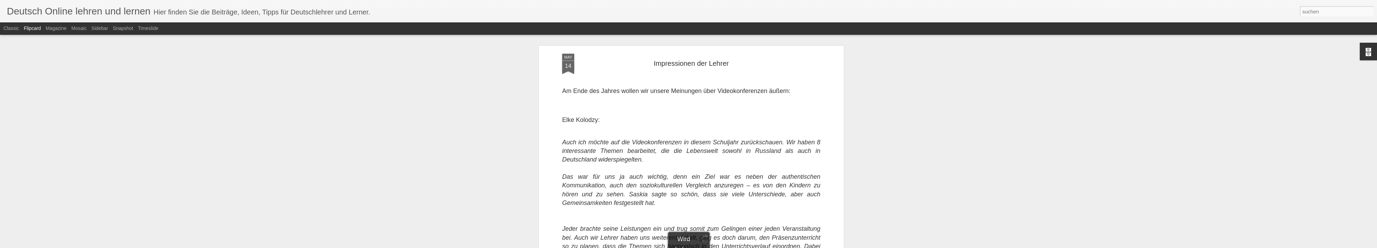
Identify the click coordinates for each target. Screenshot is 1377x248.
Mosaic (78, 28)
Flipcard (32, 28)
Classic (11, 28)
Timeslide (148, 28)
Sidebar (100, 28)
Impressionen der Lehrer (691, 63)
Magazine (56, 28)
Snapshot (123, 28)
